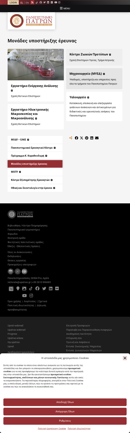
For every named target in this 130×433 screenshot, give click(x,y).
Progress (12, 334)
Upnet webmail (15, 325)
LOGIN (13, 2)
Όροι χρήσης (14, 301)
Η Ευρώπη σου (74, 338)
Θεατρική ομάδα (16, 238)
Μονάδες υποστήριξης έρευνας (29, 164)
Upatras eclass (15, 338)
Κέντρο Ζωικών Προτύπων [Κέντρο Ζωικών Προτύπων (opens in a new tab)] (89, 54)
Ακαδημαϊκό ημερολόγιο (21, 352)
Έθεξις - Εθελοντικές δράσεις (24, 246)
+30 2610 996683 (41, 282)
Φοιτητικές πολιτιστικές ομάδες (26, 242)
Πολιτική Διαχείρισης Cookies (52, 428)
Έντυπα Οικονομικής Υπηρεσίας (83, 346)
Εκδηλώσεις (14, 256)
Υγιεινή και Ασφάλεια (78, 342)
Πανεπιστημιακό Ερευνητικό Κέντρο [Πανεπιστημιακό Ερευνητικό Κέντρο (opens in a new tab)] (32, 147)
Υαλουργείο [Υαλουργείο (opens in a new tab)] (78, 97)
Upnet (11, 346)
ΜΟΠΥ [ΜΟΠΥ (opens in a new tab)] (14, 171)
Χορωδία (12, 234)
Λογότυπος (30, 301)
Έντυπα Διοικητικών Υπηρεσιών (84, 350)
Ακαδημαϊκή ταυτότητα (78, 334)
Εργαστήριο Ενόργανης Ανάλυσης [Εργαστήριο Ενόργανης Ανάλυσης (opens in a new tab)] (34, 86)
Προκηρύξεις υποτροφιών (22, 264)
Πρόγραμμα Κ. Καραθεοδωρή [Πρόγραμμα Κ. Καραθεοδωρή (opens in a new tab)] (27, 155)
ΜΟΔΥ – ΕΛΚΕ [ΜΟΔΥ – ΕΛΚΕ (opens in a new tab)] (18, 139)
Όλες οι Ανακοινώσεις (20, 252)
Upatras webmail (16, 329)
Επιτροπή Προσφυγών (78, 325)
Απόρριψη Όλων (65, 411)
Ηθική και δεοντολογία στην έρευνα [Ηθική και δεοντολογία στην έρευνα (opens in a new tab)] (31, 188)
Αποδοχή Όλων (65, 402)
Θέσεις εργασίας (17, 260)
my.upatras (14, 342)
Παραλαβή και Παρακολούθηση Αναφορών (89, 329)
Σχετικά (42, 301)
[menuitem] (21, 2)
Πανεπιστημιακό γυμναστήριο (24, 229)
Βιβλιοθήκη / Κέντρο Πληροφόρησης (28, 225)
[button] (125, 358)
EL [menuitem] (21, 2)
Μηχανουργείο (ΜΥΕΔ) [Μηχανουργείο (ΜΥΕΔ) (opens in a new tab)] (86, 73)
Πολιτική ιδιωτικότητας (79, 428)
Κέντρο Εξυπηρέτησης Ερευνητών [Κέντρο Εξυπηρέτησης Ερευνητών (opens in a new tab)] (30, 180)
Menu (66, 8)
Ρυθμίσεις (65, 420)
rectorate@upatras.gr (19, 282)
